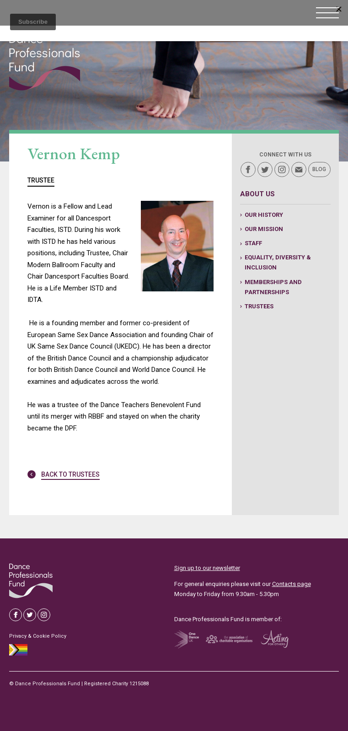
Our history (264, 214)
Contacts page (291, 583)
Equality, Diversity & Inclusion (278, 262)
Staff (253, 243)
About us (257, 194)
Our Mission (264, 229)
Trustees (259, 306)
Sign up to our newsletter (207, 567)
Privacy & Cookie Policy (37, 636)
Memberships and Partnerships (273, 287)
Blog (319, 169)
